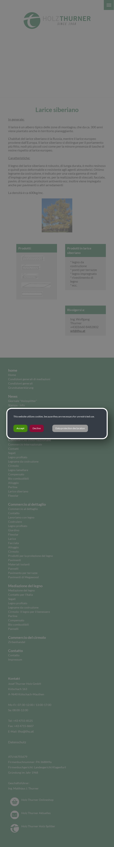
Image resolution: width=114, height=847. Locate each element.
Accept (20, 428)
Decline (37, 428)
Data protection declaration (70, 428)
